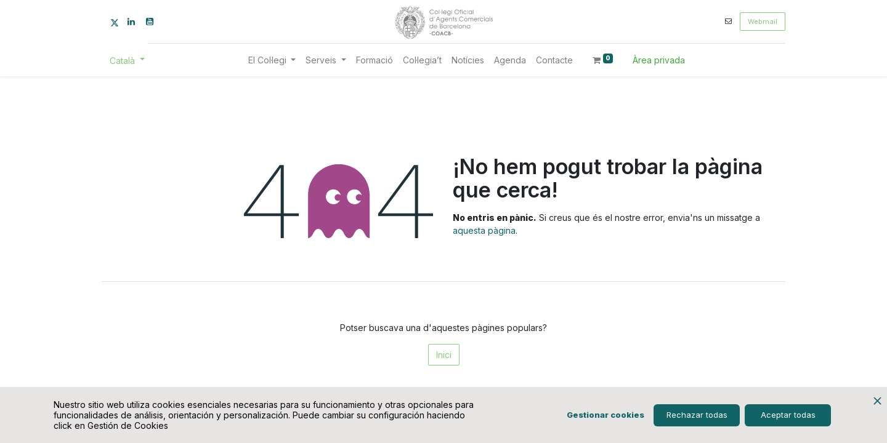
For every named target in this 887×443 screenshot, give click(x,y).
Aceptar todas (788, 415)
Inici (444, 354)
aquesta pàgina (484, 230)
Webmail (762, 21)
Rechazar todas (696, 415)
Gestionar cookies (605, 415)
